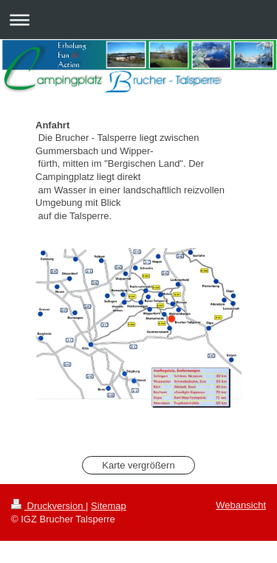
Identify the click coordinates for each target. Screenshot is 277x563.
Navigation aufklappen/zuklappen (138, 19)
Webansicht (241, 505)
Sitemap (108, 505)
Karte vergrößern (138, 465)
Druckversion (48, 505)
